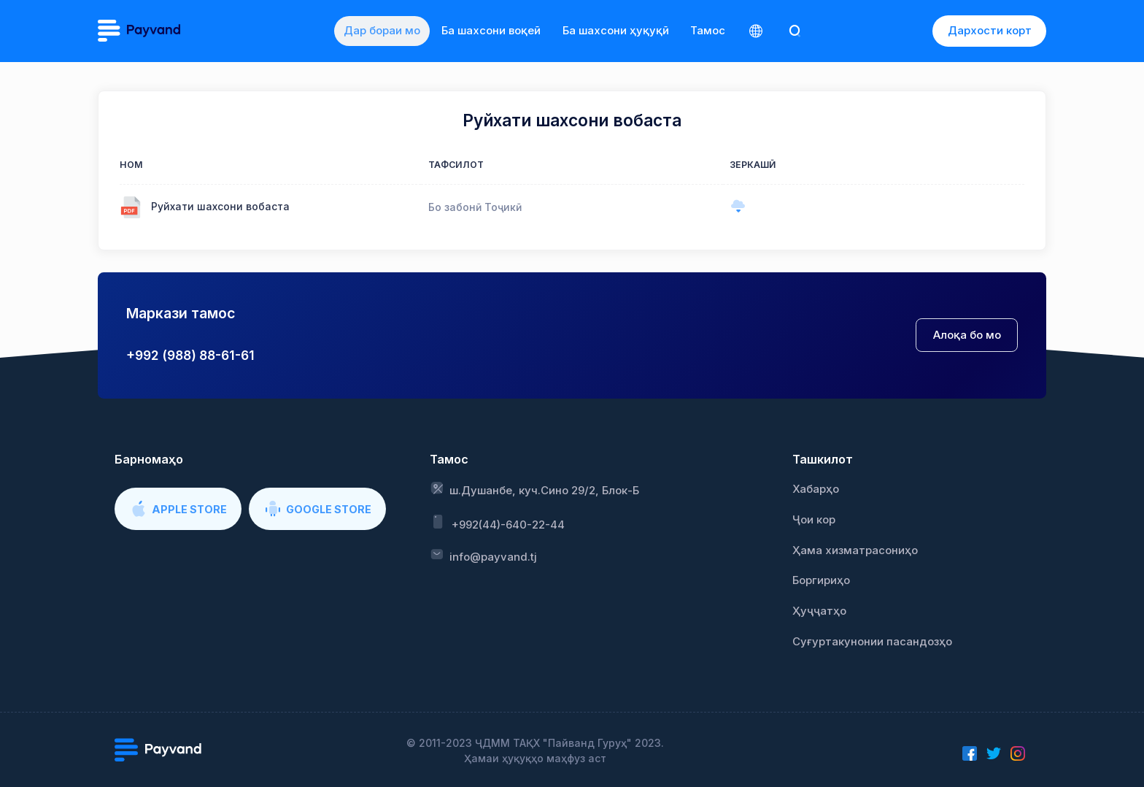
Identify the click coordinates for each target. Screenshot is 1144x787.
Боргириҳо (821, 580)
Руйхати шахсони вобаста (220, 206)
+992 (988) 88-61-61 (190, 355)
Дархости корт (990, 30)
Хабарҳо (815, 489)
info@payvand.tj (483, 556)
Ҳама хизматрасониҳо (855, 550)
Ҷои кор (813, 519)
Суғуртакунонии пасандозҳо (872, 641)
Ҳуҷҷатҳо (819, 611)
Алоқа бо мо (967, 335)
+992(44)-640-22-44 (497, 522)
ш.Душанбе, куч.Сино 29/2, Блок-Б (535, 489)
